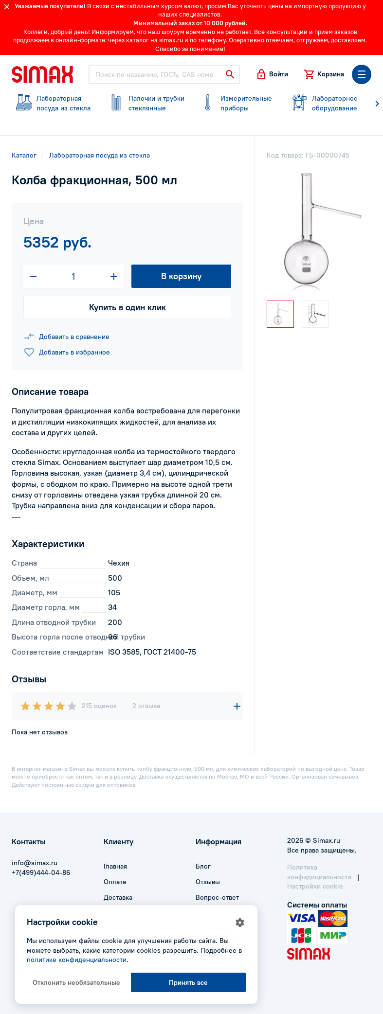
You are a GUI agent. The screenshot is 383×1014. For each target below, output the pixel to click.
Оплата (115, 881)
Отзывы (208, 881)
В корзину (181, 276)
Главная (115, 866)
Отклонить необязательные (76, 982)
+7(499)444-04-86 (41, 872)
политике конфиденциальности (77, 959)
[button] (272, 74)
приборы (236, 103)
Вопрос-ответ (217, 897)
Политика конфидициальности (319, 872)
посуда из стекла (52, 103)
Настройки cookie (315, 886)
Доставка (118, 897)
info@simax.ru (34, 862)
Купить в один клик (127, 307)
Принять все (188, 982)
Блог (203, 866)
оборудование (327, 103)
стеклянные (144, 103)
